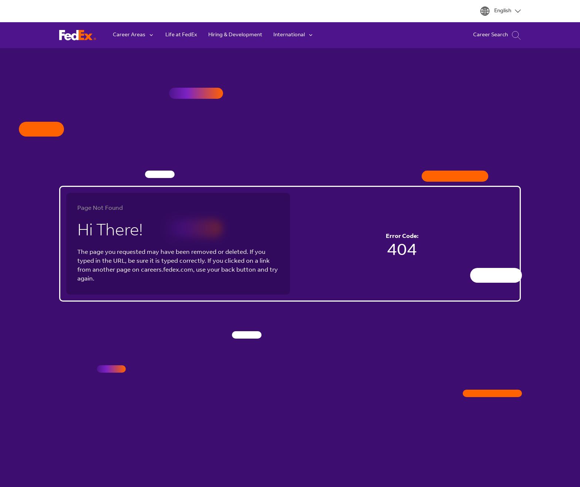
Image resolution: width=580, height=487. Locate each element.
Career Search (497, 35)
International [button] (293, 35)
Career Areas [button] (133, 35)
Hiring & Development (235, 35)
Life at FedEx (181, 35)
